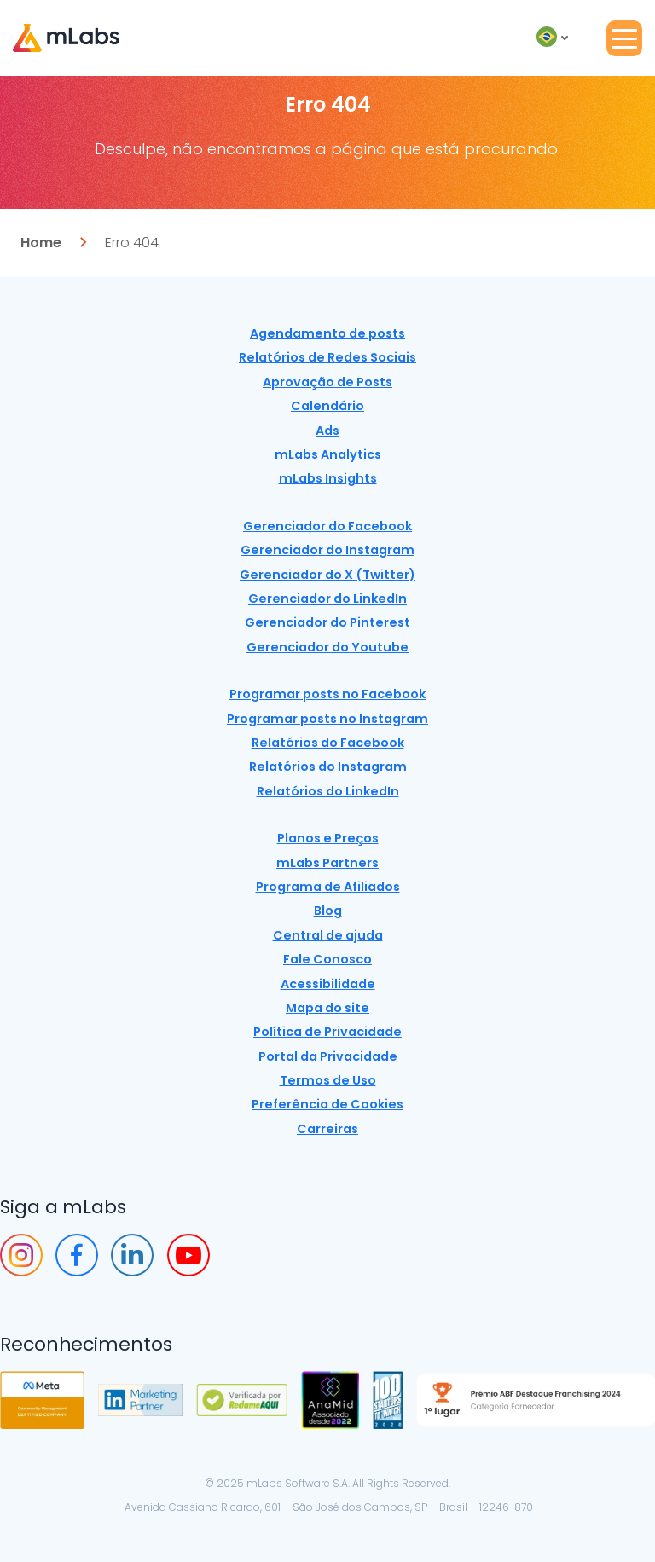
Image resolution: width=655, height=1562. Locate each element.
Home (40, 242)
